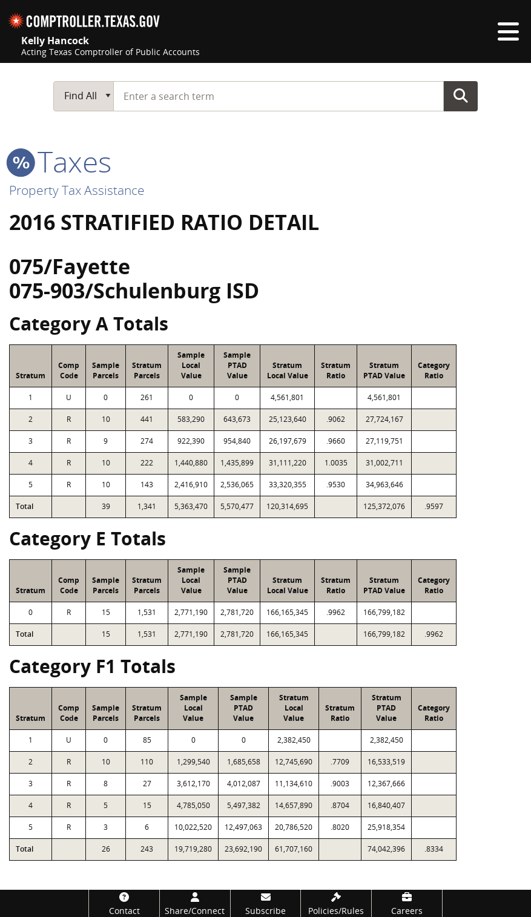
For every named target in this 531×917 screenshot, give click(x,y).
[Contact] (124, 903)
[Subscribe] (266, 903)
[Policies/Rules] (336, 903)
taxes (60, 161)
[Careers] (407, 903)
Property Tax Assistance (77, 190)
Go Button (461, 95)
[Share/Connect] (195, 903)
